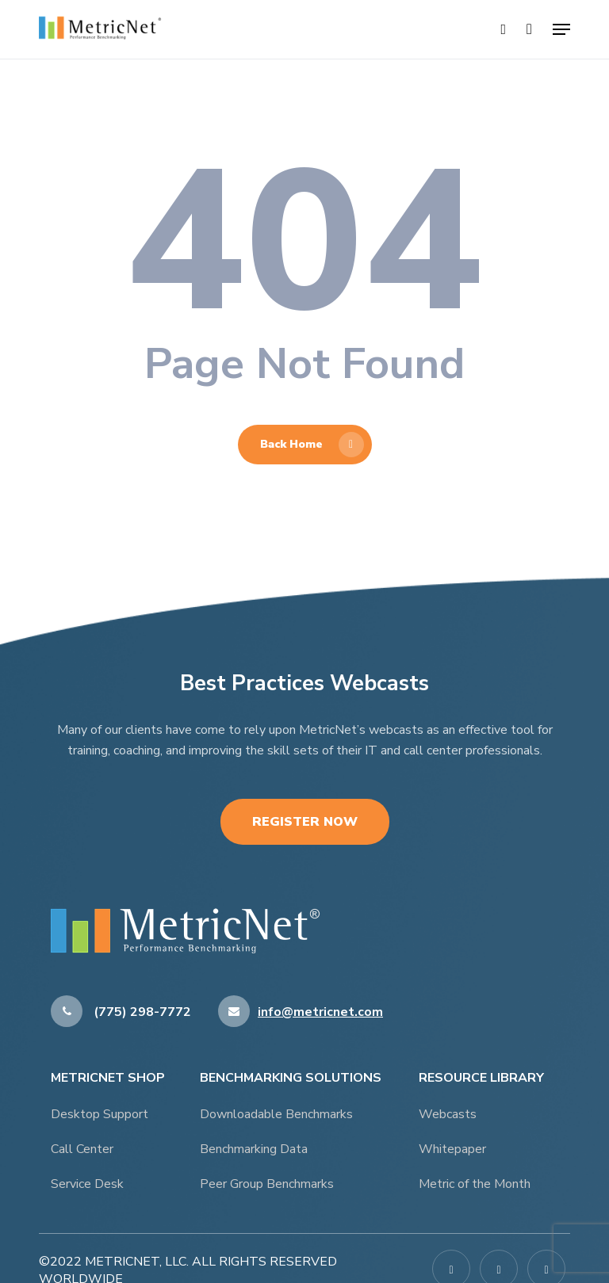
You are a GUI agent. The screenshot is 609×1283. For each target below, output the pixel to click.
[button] (561, 29)
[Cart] (529, 29)
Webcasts (448, 1114)
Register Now (305, 822)
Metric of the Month (474, 1184)
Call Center (82, 1149)
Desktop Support (99, 1114)
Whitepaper (452, 1149)
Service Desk (87, 1184)
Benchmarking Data (254, 1149)
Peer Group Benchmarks (267, 1184)
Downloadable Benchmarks (276, 1114)
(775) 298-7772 (121, 1012)
